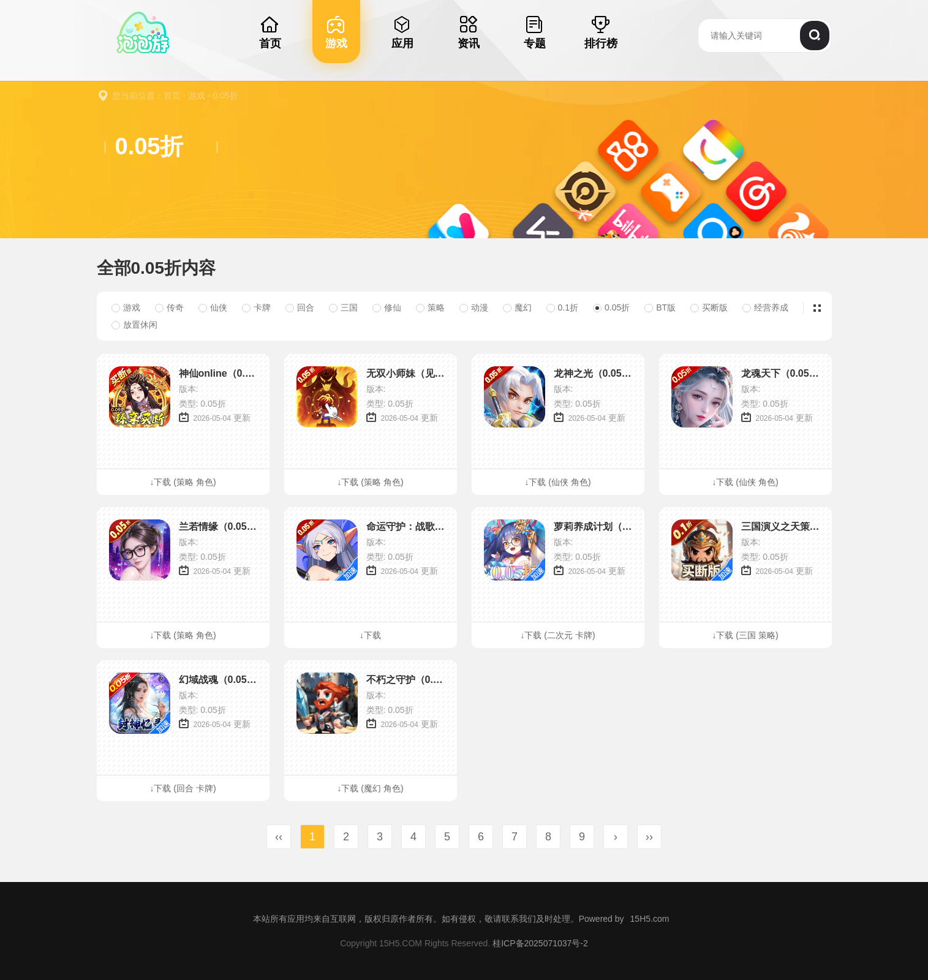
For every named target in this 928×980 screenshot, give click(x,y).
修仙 (386, 307)
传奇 (169, 307)
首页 (172, 95)
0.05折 (225, 95)
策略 (430, 307)
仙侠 (212, 307)
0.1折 (562, 307)
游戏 (196, 95)
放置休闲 (134, 325)
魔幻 (517, 307)
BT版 (660, 307)
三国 (343, 307)
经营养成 (765, 307)
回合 (299, 307)
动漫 (473, 307)
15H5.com (650, 919)
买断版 (709, 307)
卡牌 (256, 307)
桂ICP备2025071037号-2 (540, 943)
